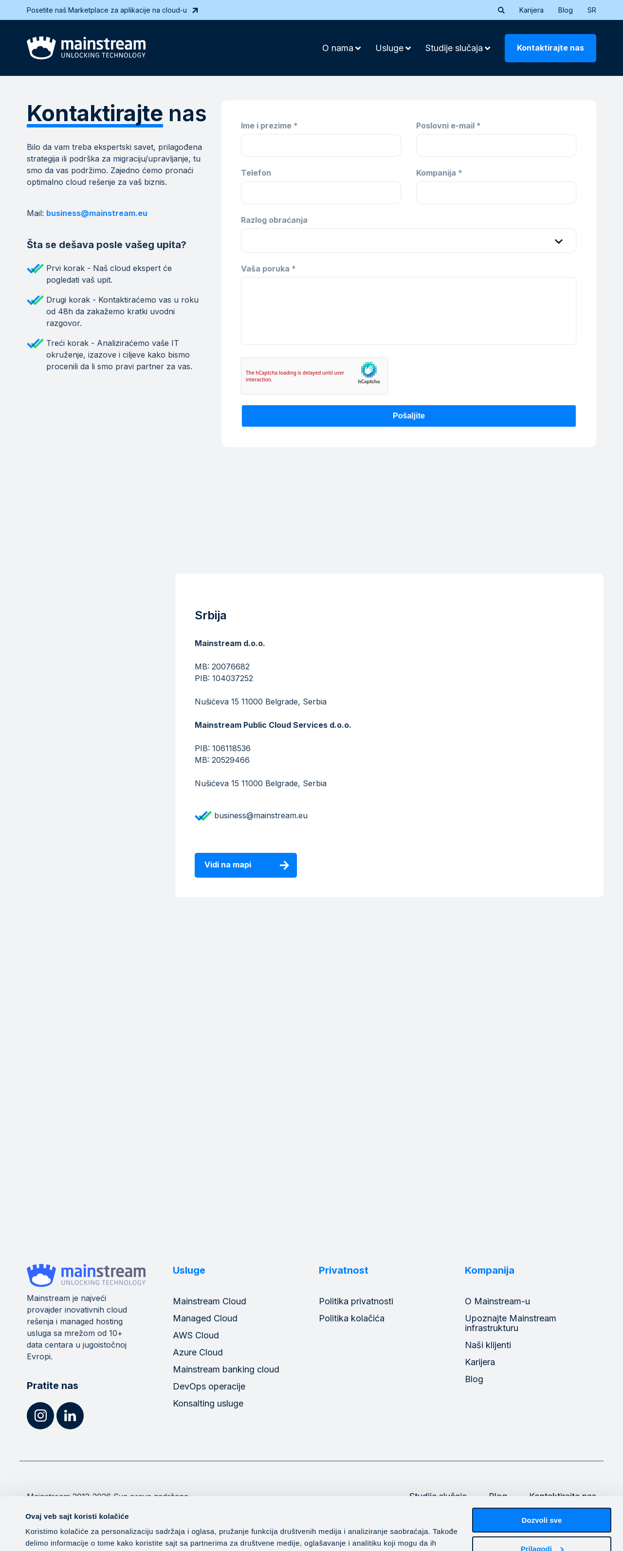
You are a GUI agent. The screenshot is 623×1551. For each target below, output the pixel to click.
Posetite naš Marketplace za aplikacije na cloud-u (113, 10)
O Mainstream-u (497, 1301)
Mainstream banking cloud (226, 1369)
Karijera (531, 10)
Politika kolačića (352, 1318)
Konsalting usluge (208, 1403)
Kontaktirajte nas (550, 48)
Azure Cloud (198, 1352)
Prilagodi (542, 1499)
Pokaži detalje (49, 1532)
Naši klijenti (488, 1345)
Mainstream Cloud (209, 1301)
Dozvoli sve (542, 1470)
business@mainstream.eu (96, 213)
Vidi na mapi (227, 864)
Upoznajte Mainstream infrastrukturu (510, 1323)
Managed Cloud (205, 1318)
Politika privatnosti (356, 1301)
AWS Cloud (196, 1335)
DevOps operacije (209, 1386)
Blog (565, 10)
